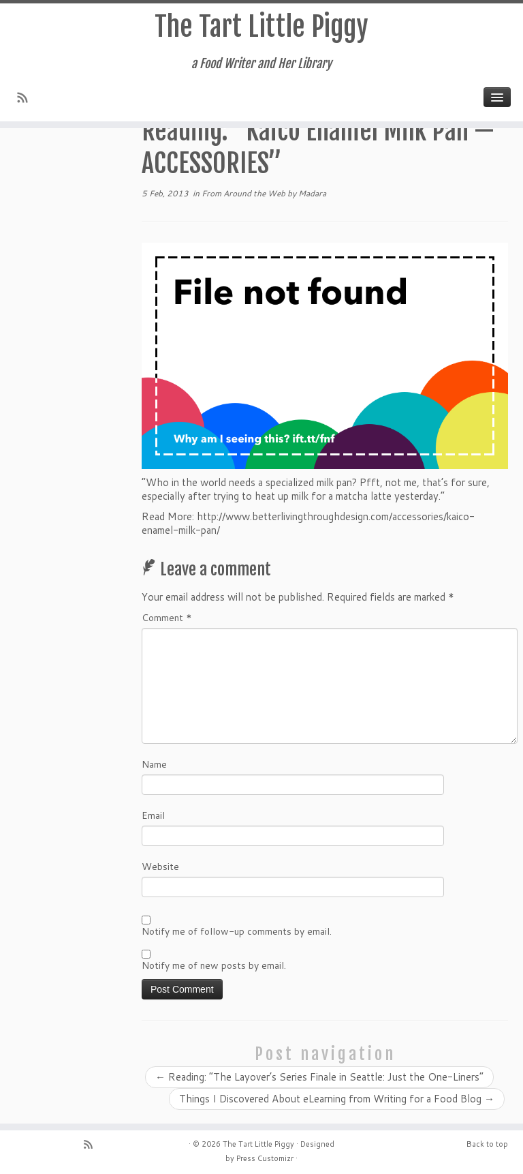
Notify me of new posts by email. (214, 965)
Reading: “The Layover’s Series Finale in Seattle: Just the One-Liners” (319, 1077)
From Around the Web (244, 193)
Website (160, 866)
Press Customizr (265, 1158)
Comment (167, 617)
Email (153, 815)
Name (154, 764)
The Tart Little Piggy (261, 26)
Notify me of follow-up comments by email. (237, 931)
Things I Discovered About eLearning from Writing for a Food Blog (336, 1099)
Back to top (487, 1144)
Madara (312, 193)
